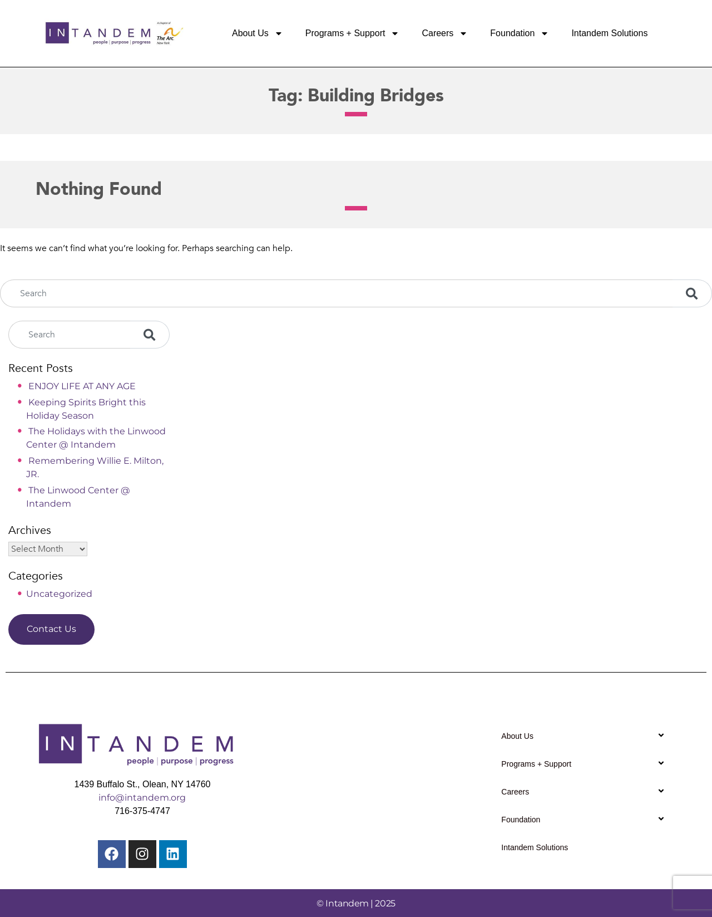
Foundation (519, 33)
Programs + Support (352, 33)
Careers (445, 33)
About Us (257, 33)
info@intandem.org (142, 797)
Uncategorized (59, 594)
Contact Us (51, 629)
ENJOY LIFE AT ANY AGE (82, 386)
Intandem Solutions (609, 33)
